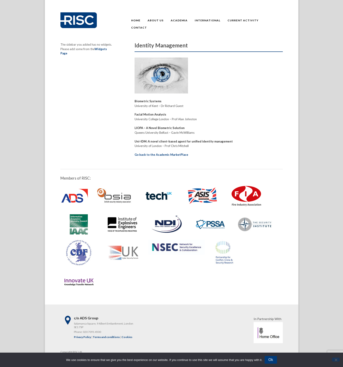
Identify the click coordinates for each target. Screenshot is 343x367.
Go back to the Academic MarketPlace (161, 154)
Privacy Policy (82, 337)
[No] (336, 360)
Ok (270, 360)
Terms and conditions (106, 337)
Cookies (127, 337)
